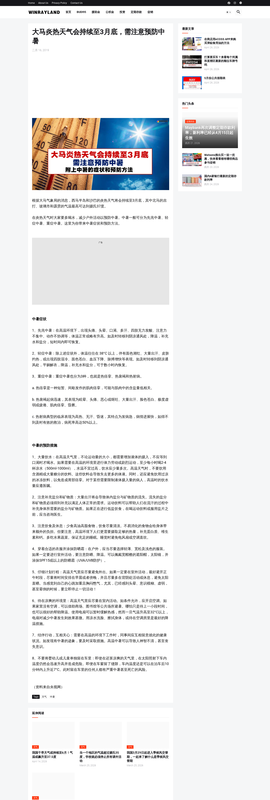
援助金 (96, 12)
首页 (68, 12)
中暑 (52, 696)
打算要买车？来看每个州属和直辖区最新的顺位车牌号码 (221, 61)
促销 (150, 12)
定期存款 (136, 12)
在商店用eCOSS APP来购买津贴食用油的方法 (220, 41)
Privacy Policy (59, 3)
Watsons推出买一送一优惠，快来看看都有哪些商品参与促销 (221, 158)
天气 (44, 696)
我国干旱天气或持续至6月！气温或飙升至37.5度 (52, 754)
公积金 (110, 12)
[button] (228, 12)
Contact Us (76, 3)
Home (31, 3)
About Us (43, 3)
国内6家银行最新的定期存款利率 (220, 177)
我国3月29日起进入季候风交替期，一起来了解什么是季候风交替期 (148, 757)
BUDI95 (81, 12)
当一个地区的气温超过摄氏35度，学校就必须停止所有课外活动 (100, 757)
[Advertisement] (100, 85)
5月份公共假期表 (214, 78)
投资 (122, 12)
